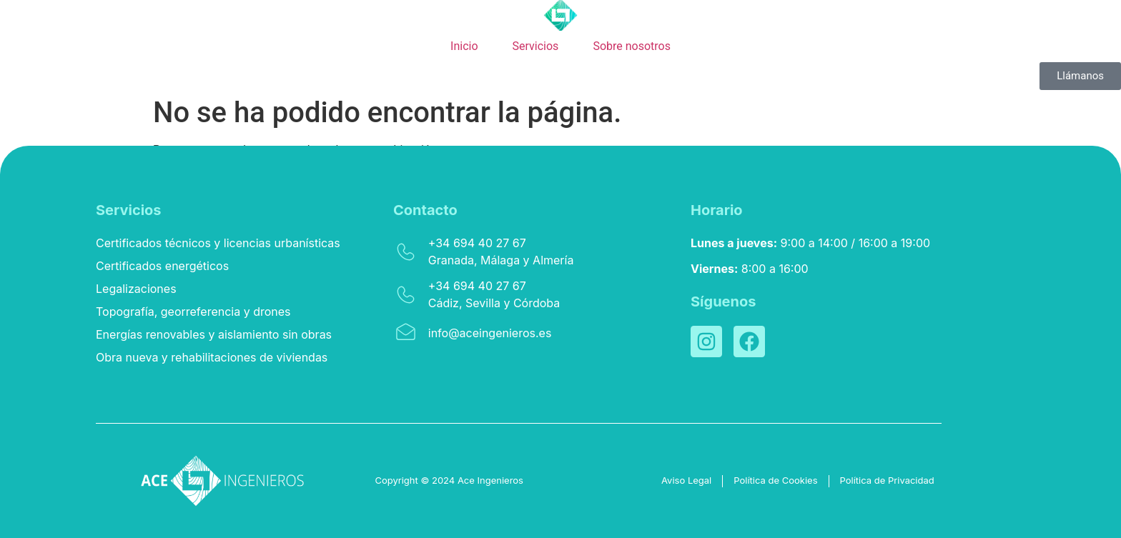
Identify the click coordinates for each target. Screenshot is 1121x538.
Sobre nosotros (632, 46)
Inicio (464, 46)
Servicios (536, 46)
